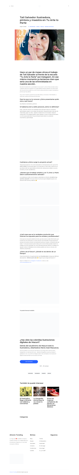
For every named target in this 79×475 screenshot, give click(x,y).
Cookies (32, 451)
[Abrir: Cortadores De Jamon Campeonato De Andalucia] (53, 392)
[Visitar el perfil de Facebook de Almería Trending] (51, 439)
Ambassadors (42, 441)
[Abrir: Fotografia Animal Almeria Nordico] (39, 392)
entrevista (30, 374)
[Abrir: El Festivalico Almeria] (26, 392)
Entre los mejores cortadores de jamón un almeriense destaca (52, 403)
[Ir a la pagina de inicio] (39, 6)
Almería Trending (13, 472)
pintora (49, 374)
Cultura (37, 27)
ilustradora (37, 374)
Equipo (32, 441)
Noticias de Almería (49, 27)
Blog (31, 439)
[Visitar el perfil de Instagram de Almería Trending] (57, 439)
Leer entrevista (30, 362)
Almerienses (32, 27)
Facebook (38, 261)
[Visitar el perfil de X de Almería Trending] (54, 439)
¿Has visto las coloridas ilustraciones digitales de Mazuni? (37, 341)
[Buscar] (68, 6)
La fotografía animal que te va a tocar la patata (38, 402)
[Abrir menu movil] (12, 6)
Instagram (33, 261)
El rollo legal (42, 446)
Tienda (41, 439)
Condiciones (33, 449)
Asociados (32, 444)
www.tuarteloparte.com (25, 262)
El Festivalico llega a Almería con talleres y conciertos (25, 402)
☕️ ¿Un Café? (42, 451)
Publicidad (42, 444)
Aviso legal (41, 449)
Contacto (32, 446)
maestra (43, 374)
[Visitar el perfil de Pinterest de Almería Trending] (59, 439)
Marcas (42, 27)
